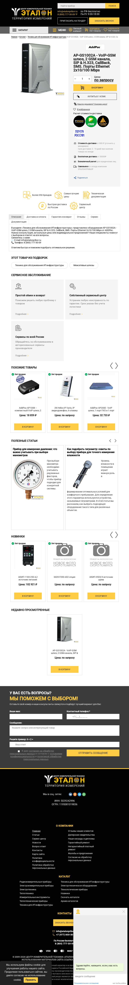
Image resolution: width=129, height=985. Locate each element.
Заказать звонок (104, 21)
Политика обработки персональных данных (43, 866)
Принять (31, 980)
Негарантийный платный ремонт (81, 848)
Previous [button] (112, 366)
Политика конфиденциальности (43, 859)
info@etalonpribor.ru (67, 11)
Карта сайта (38, 854)
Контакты (37, 850)
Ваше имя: (15, 711)
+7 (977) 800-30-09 (66, 934)
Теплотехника (27, 893)
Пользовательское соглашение (86, 983)
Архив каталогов (69, 901)
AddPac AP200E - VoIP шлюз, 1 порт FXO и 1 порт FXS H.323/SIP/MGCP (101, 410)
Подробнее (20, 314)
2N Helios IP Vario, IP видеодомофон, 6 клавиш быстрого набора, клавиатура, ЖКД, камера (64, 412)
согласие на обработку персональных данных (32, 752)
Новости (36, 842)
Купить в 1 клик (91, 96)
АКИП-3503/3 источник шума (101, 578)
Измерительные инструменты (35, 897)
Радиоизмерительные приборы (36, 882)
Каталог (22, 36)
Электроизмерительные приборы (37, 885)
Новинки (65, 893)
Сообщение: (16, 723)
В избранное (83, 109)
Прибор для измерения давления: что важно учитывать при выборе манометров (35, 452)
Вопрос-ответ (39, 846)
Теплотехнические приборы (34, 901)
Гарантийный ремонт (79, 842)
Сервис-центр (39, 838)
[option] (27, 402)
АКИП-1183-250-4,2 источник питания (28, 578)
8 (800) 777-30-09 (66, 14)
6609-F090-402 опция (64, 577)
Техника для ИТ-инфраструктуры (36, 905)
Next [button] (116, 366)
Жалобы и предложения (80, 853)
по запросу (104, 80)
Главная (14, 36)
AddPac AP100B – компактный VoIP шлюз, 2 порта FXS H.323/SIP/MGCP (28, 412)
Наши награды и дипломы (81, 838)
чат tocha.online (119, 983)
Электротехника (28, 889)
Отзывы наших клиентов (80, 831)
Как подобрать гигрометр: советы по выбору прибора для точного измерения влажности (90, 452)
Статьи (35, 835)
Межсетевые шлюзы (83, 265)
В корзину (97, 87)
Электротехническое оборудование (79, 885)
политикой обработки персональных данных (42, 758)
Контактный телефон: (78, 711)
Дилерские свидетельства (81, 835)
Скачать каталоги (70, 897)
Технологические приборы (74, 889)
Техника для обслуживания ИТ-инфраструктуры (47, 36)
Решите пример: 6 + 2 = (21, 739)
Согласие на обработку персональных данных (80, 859)
